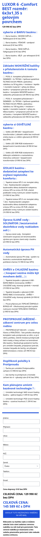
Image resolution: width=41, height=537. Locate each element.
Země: (5, 462)
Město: (6, 445)
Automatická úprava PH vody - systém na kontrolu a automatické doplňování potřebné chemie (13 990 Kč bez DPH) (21, 259)
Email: (5, 480)
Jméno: (6, 418)
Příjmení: (6, 427)
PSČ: (5, 453)
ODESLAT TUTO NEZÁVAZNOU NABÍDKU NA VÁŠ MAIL (21, 513)
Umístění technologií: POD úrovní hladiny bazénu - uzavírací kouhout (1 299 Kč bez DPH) (21, 401)
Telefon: (6, 471)
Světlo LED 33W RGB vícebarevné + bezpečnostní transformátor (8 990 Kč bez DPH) (20, 146)
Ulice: (5, 436)
